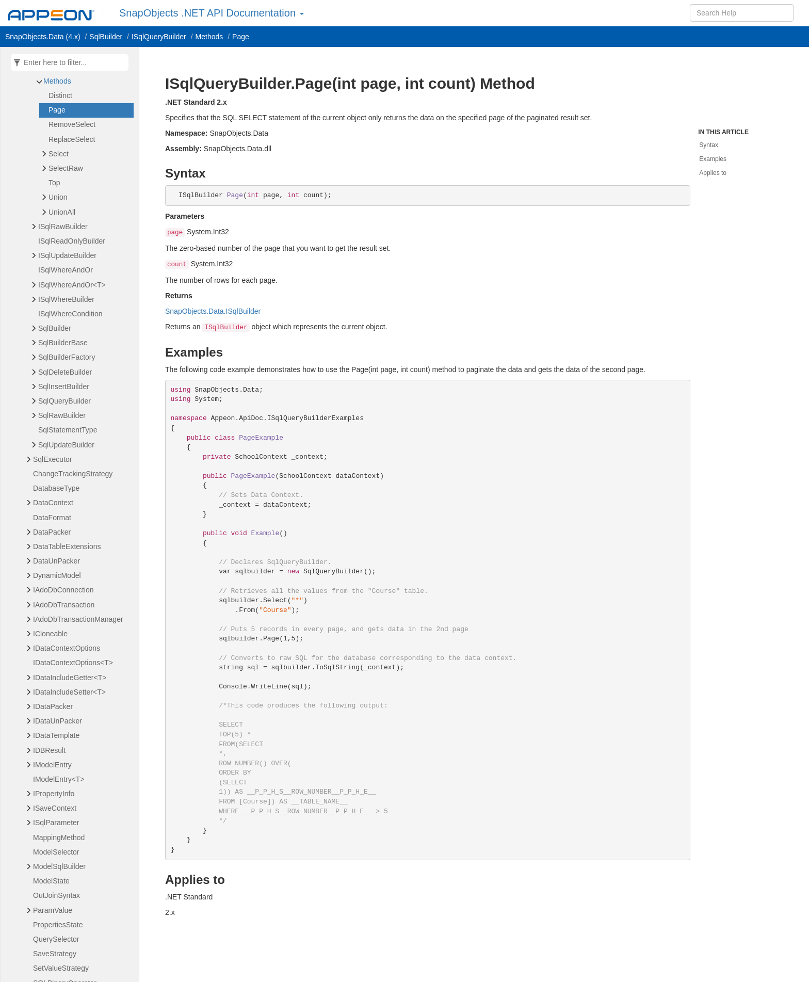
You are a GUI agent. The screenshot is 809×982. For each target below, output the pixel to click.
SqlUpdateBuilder (66, 445)
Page (240, 37)
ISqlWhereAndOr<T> (72, 285)
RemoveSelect (71, 124)
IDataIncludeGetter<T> (69, 677)
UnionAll (61, 212)
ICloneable (50, 634)
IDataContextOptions (66, 648)
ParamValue (52, 910)
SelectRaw (65, 168)
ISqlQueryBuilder (159, 37)
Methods (57, 81)
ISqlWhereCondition (70, 314)
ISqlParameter (56, 822)
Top (54, 183)
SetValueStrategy (61, 968)
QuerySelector (56, 939)
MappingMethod (59, 837)
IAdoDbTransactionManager (78, 619)
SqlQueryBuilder (64, 401)
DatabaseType (56, 488)
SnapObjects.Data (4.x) (42, 37)
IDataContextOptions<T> (73, 662)
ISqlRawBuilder (63, 226)
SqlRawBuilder (62, 415)
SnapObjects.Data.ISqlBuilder (213, 311)
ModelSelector (56, 852)
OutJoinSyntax (56, 895)
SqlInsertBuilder (63, 386)
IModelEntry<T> (59, 779)
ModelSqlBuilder (59, 866)
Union (58, 197)
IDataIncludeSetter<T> (69, 692)
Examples (712, 159)
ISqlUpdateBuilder (67, 255)
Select (58, 154)
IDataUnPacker (57, 721)
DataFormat (52, 517)
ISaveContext (54, 808)
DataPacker (52, 532)
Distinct (60, 95)
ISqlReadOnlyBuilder (71, 241)
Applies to (712, 172)
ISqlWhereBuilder (66, 299)
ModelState (51, 881)
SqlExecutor (52, 459)
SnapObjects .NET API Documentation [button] (211, 13)
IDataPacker (53, 706)
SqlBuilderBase (63, 343)
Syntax (708, 145)
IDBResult (49, 750)
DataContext (53, 502)
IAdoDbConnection (63, 590)
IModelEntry (52, 765)
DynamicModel (57, 575)
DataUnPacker (56, 561)
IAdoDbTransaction (63, 605)
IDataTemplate (56, 735)
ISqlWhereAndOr (65, 270)
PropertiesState (58, 925)
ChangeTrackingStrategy (72, 474)
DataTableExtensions (67, 546)
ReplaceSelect (71, 139)
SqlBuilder (105, 37)
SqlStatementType (67, 430)
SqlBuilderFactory (66, 357)
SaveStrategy (54, 953)
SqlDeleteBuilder (65, 372)
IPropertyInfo (53, 794)
